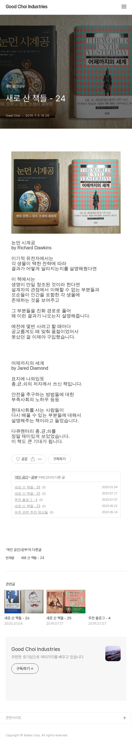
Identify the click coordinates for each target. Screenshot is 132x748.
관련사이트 (13, 718)
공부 (34, 477)
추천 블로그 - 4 (25, 500)
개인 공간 (21, 477)
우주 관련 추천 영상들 (31, 512)
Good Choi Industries (26, 6)
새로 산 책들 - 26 (27, 487)
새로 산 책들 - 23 (27, 506)
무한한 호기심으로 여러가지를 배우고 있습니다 (47, 657)
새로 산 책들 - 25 (27, 494)
